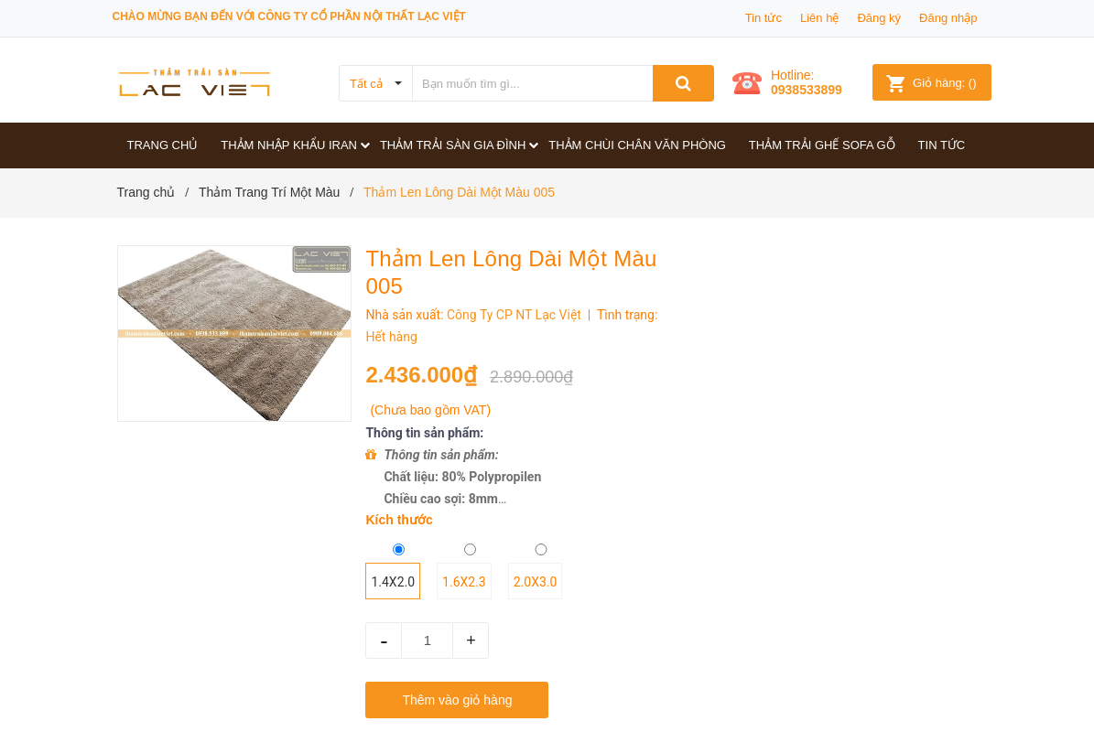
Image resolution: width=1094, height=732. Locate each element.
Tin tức (763, 18)
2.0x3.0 (536, 582)
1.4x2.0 (393, 582)
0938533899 (806, 89)
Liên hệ (819, 18)
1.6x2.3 (464, 582)
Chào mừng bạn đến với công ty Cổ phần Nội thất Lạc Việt (289, 16)
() (931, 83)
